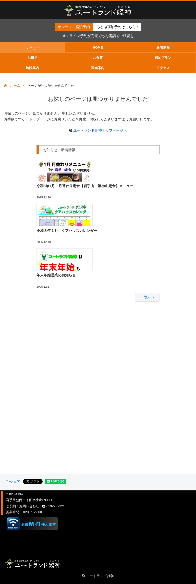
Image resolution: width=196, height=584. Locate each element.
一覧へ (147, 297)
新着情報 (163, 47)
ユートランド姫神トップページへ (100, 130)
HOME (98, 47)
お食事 (98, 58)
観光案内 (97, 68)
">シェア (13, 481)
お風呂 (33, 58)
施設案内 (32, 68)
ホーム (12, 85)
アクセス (163, 68)
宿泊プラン (163, 58)
